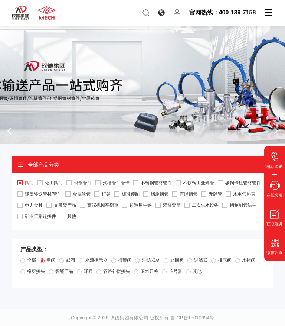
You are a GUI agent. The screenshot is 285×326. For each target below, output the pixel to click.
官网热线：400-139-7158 (222, 12)
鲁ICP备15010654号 (192, 317)
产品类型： (34, 249)
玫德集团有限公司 (129, 317)
